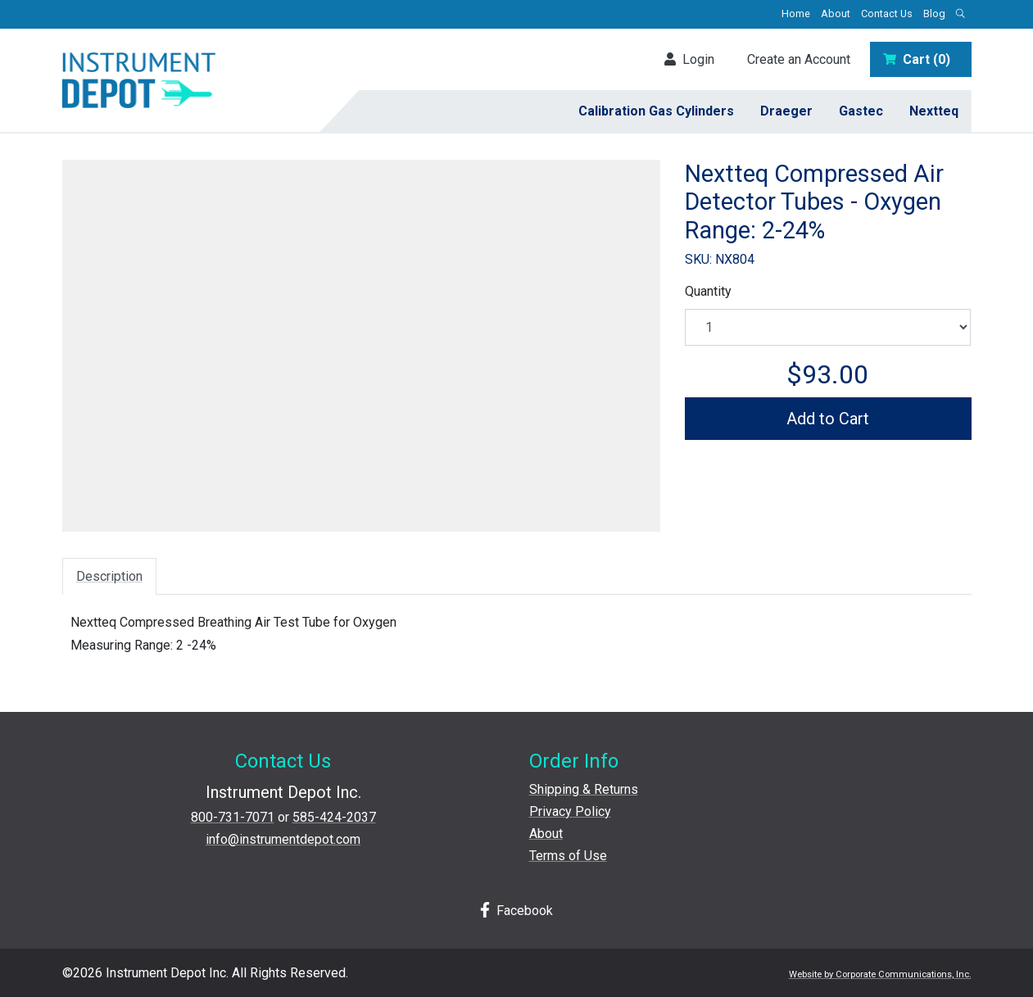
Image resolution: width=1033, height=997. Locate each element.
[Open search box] (961, 14)
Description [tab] (109, 576)
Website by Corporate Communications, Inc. (880, 974)
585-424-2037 (334, 817)
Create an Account (798, 59)
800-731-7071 (232, 817)
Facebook (517, 910)
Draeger (786, 111)
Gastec (861, 111)
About (835, 13)
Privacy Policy (570, 811)
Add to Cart (827, 418)
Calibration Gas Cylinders (656, 111)
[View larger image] (361, 340)
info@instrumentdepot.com (283, 839)
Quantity (708, 291)
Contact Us (887, 13)
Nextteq (933, 111)
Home (796, 13)
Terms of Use (568, 855)
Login (689, 59)
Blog (934, 13)
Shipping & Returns (583, 789)
